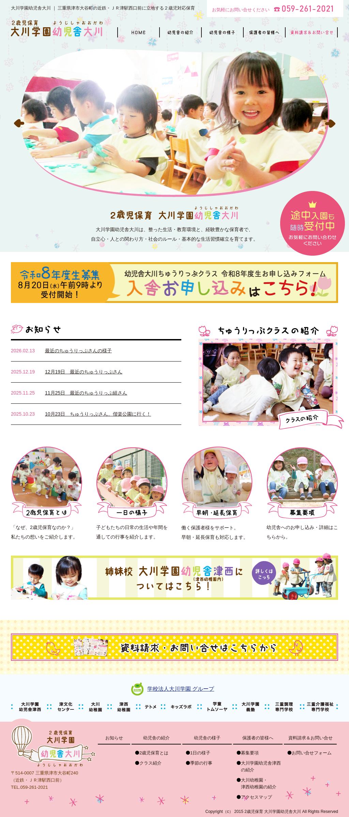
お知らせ (114, 737)
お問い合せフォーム (312, 752)
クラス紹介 (150, 763)
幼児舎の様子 (207, 737)
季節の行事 (201, 763)
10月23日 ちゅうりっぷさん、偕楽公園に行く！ (98, 414)
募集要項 (250, 752)
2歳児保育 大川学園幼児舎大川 (272, 811)
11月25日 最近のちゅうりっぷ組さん (86, 393)
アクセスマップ (256, 797)
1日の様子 (200, 752)
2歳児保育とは (153, 752)
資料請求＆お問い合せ (310, 737)
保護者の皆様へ (257, 737)
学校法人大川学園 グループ (180, 689)
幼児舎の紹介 (156, 737)
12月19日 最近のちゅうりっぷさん (83, 371)
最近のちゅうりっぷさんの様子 (78, 350)
